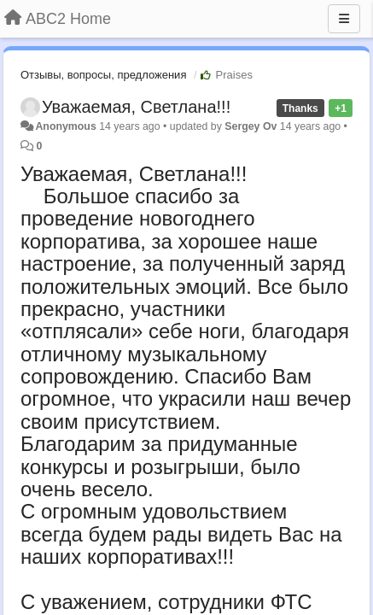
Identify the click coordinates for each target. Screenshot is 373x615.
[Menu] (344, 18)
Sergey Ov (250, 126)
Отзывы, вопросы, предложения (103, 74)
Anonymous (65, 126)
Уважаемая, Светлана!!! (136, 106)
